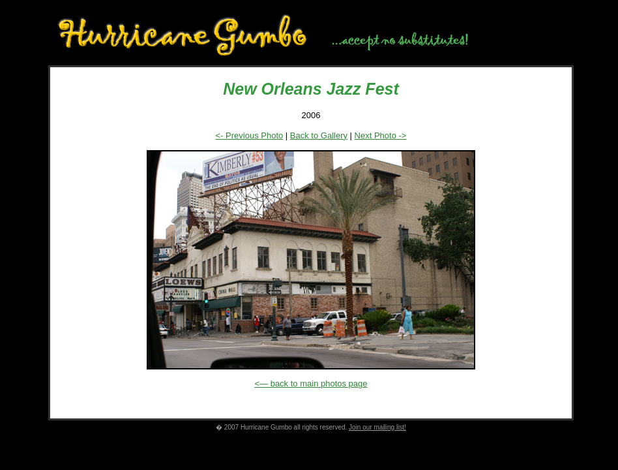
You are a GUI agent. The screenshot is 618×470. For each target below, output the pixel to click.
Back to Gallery (318, 135)
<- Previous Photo (250, 135)
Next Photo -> (381, 135)
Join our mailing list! (377, 427)
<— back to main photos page (310, 383)
